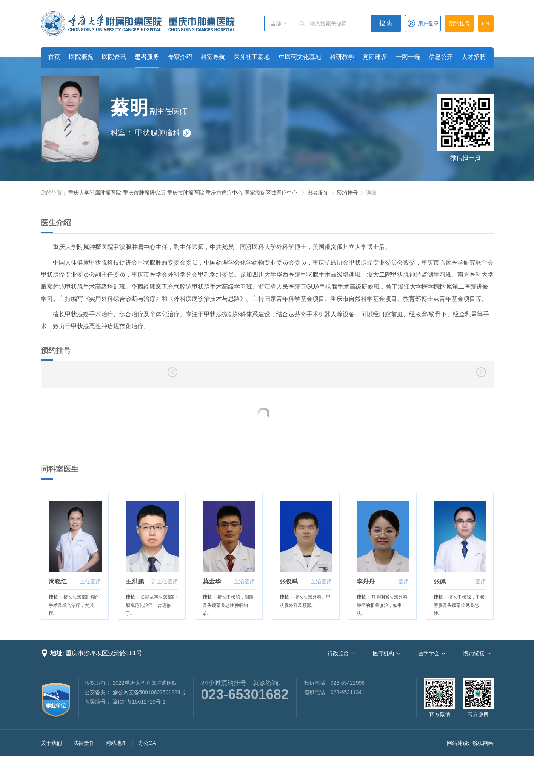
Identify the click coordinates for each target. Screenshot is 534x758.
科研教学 (342, 57)
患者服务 (147, 57)
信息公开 (441, 57)
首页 (54, 57)
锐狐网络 (483, 743)
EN (485, 23)
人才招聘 (474, 57)
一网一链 (408, 57)
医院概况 (81, 57)
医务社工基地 (252, 57)
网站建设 (457, 743)
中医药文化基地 (300, 57)
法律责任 (83, 743)
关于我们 (51, 743)
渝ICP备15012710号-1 (139, 702)
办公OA (147, 743)
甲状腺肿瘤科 (163, 132)
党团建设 (375, 57)
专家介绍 (180, 57)
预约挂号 (459, 23)
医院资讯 (114, 57)
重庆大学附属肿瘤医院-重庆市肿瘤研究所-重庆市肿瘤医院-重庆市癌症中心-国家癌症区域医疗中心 (182, 193)
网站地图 (116, 743)
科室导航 (213, 57)
